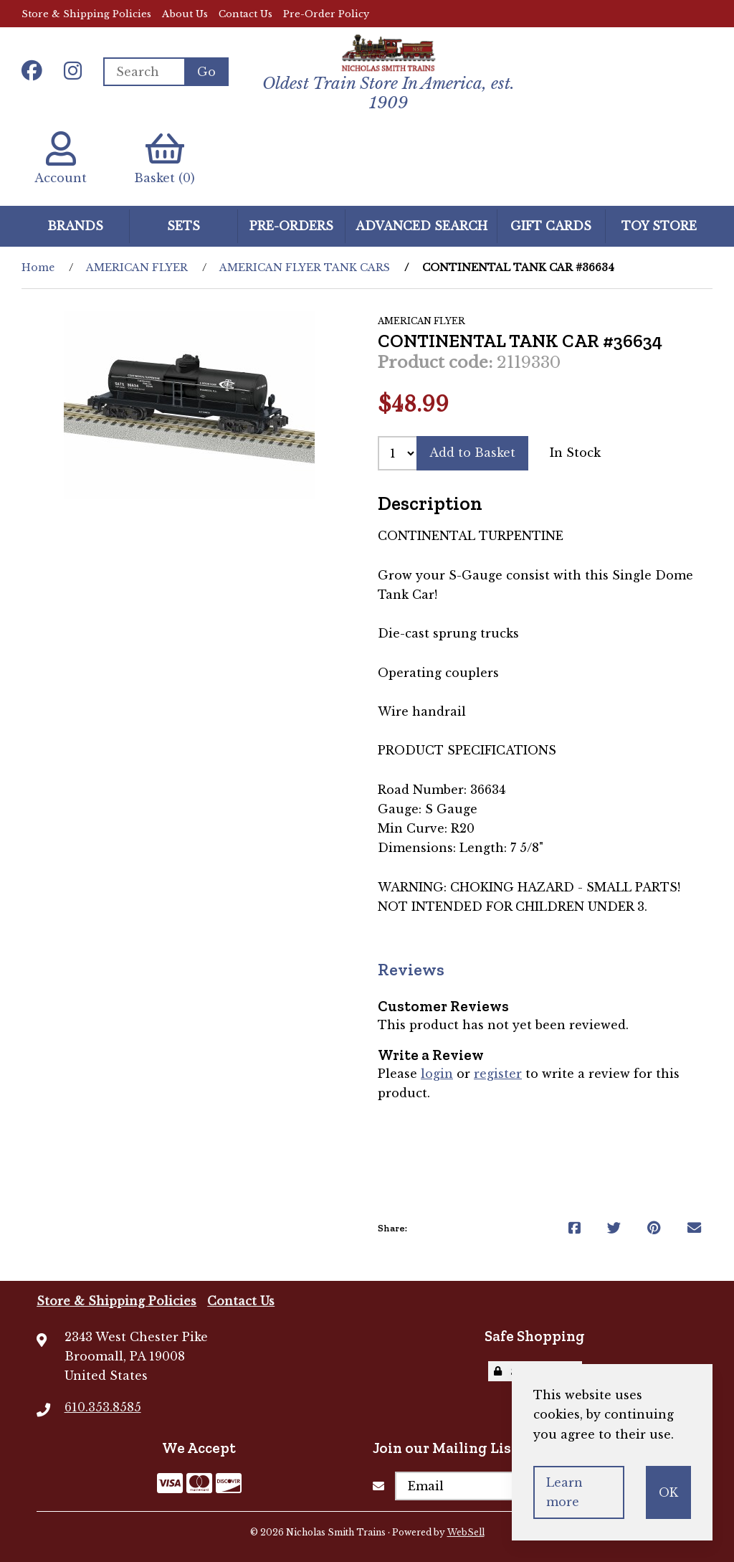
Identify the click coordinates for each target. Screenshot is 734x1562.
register (498, 1073)
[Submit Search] (206, 71)
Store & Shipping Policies (86, 14)
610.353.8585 (103, 1407)
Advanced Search (421, 226)
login (437, 1073)
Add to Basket (472, 452)
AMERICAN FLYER (137, 267)
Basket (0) (164, 158)
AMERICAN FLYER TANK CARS (304, 267)
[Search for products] (143, 71)
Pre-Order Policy (326, 14)
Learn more (564, 1492)
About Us (185, 14)
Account (60, 158)
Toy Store (659, 226)
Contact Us (245, 14)
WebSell (466, 1532)
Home (38, 267)
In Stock (575, 452)
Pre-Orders (291, 226)
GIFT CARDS (550, 226)
